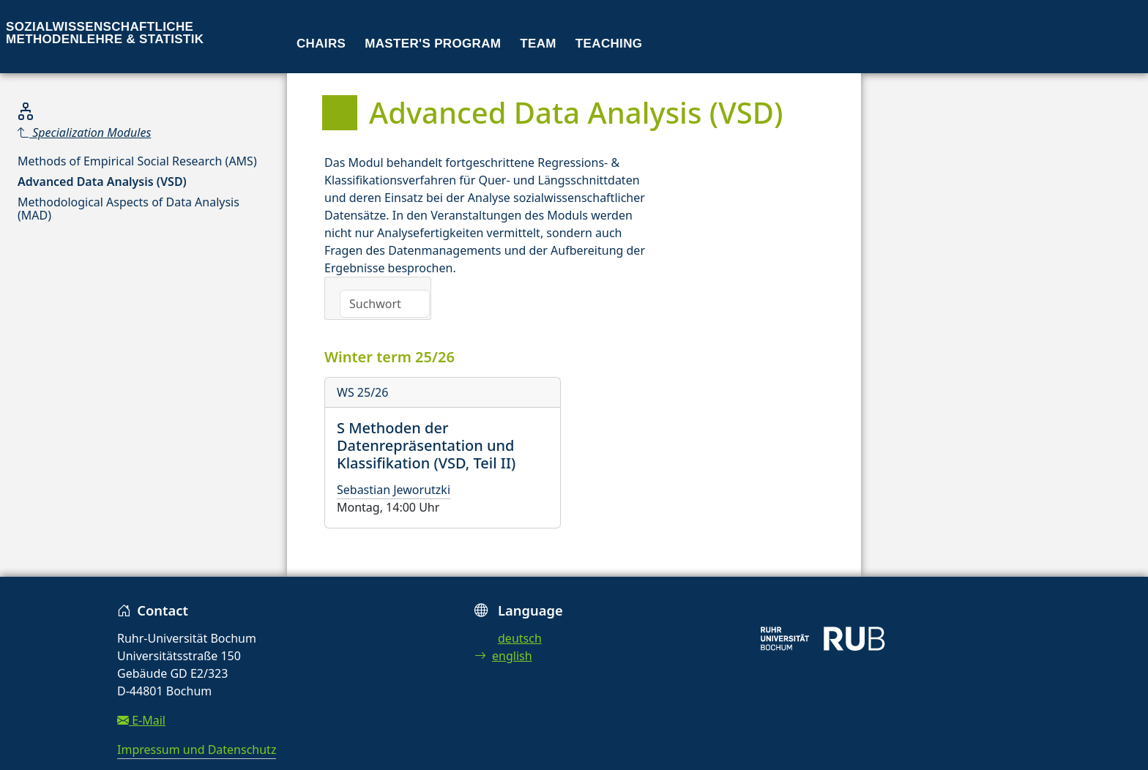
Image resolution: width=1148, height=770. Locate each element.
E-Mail (141, 720)
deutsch (520, 638)
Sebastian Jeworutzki (393, 490)
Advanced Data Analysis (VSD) (102, 181)
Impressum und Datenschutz (196, 749)
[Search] (385, 304)
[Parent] (143, 132)
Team (538, 44)
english (503, 656)
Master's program (433, 44)
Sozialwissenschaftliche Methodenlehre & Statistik (105, 33)
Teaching (609, 44)
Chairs (321, 44)
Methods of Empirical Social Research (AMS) (137, 161)
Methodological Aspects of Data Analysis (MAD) (128, 208)
